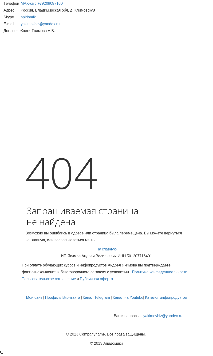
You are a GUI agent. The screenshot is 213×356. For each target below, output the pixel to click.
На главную (106, 249)
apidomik (28, 17)
